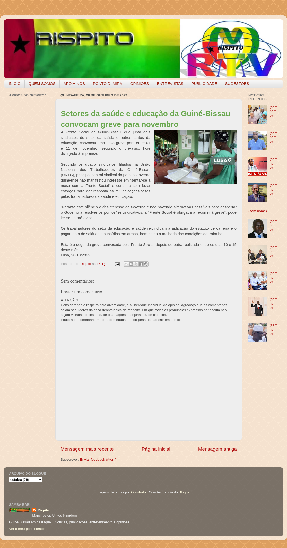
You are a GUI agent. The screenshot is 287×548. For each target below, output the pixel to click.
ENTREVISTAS (170, 83)
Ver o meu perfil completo (28, 529)
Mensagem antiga (217, 449)
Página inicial (156, 449)
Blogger (184, 492)
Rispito (43, 510)
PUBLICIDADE (204, 83)
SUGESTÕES (237, 83)
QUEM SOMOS (42, 83)
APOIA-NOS (74, 83)
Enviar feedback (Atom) (98, 459)
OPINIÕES (139, 83)
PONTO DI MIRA (107, 83)
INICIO (15, 83)
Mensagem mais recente (87, 449)
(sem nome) (273, 111)
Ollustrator (139, 492)
